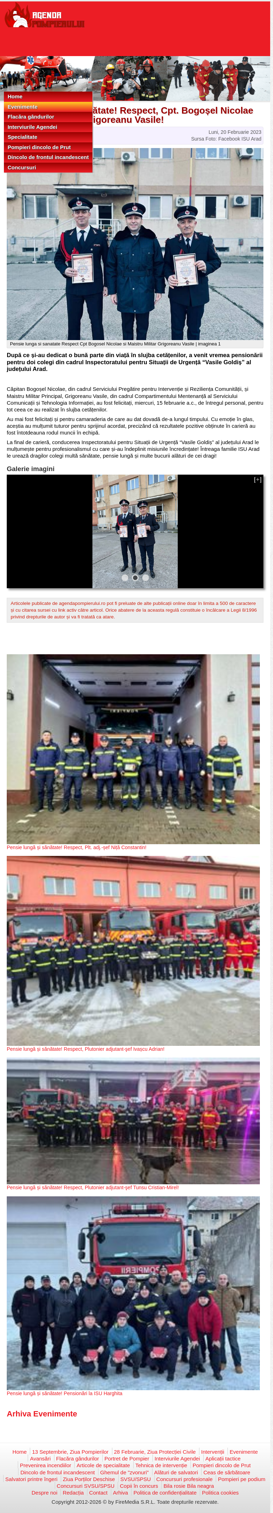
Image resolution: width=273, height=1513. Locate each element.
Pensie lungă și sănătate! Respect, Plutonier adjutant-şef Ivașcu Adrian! (86, 1049)
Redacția (73, 1493)
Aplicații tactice (223, 1458)
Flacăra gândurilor (30, 117)
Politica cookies (220, 1493)
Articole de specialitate (103, 1465)
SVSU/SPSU (136, 1479)
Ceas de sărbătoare (226, 1472)
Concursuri (21, 167)
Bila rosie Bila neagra (189, 1486)
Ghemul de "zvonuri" (124, 1472)
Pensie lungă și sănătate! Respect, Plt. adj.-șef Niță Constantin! (76, 847)
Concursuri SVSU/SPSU (86, 1486)
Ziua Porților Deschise (89, 1479)
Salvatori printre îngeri (31, 1479)
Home (14, 96)
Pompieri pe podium (241, 1479)
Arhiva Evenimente (42, 1413)
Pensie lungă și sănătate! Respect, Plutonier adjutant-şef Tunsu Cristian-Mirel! (93, 1187)
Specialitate (22, 137)
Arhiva (120, 1493)
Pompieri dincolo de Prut (39, 147)
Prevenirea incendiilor (45, 1465)
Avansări (40, 1458)
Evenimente (22, 107)
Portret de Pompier (127, 1458)
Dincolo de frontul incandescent (48, 157)
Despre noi (45, 1493)
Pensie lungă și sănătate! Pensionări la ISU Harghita (64, 1393)
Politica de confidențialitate (165, 1493)
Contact (98, 1493)
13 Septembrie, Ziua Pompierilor (70, 1452)
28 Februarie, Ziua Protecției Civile (155, 1452)
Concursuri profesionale (184, 1479)
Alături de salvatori (176, 1472)
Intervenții (212, 1452)
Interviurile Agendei (32, 127)
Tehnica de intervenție (161, 1465)
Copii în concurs (139, 1486)
